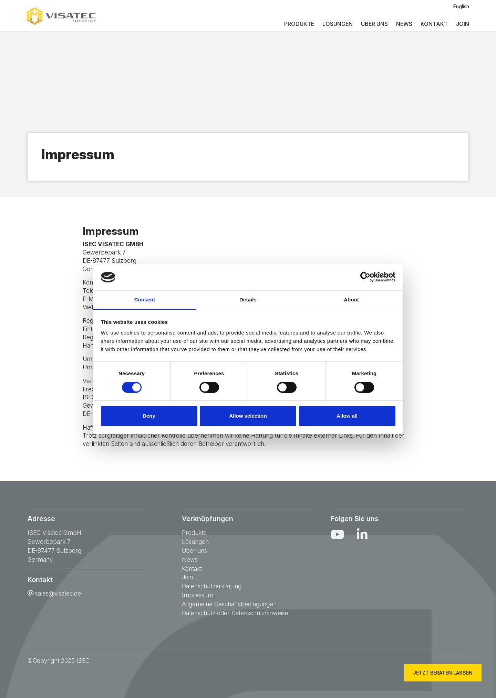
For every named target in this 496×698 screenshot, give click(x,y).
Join (461, 24)
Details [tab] (248, 299)
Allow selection (248, 416)
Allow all (347, 416)
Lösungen (337, 24)
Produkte (298, 24)
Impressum (197, 595)
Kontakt (433, 24)
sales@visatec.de (58, 593)
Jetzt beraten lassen (441, 673)
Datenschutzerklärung (211, 586)
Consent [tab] (144, 299)
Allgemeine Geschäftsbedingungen (229, 604)
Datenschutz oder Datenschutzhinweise (235, 613)
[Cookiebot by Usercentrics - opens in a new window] (365, 277)
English (460, 6)
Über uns (373, 24)
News (403, 24)
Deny (149, 416)
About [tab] (351, 299)
